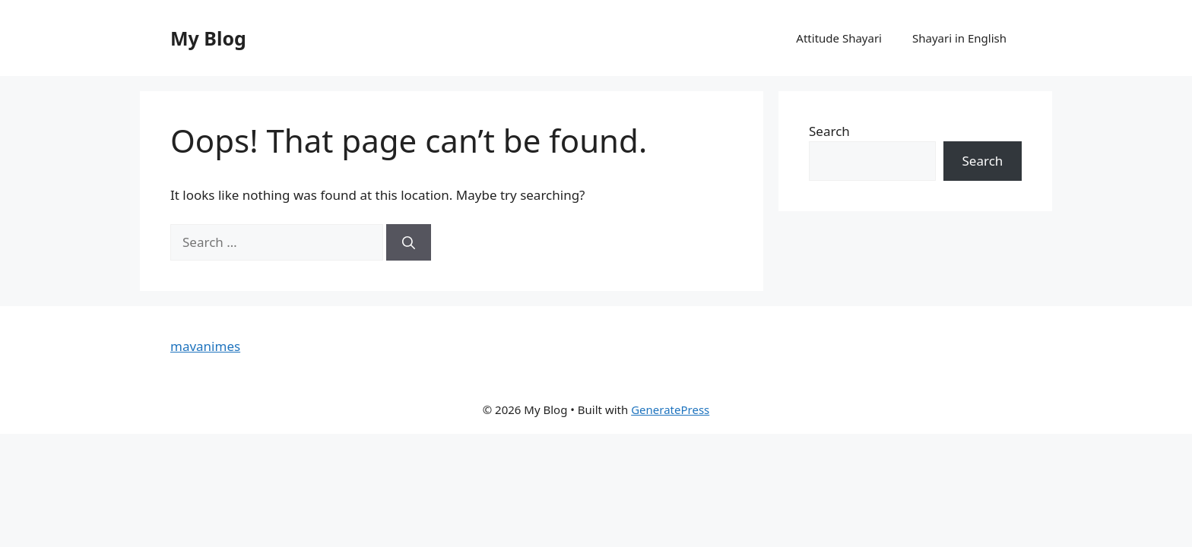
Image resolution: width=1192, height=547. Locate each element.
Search (829, 131)
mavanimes (205, 346)
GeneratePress (670, 409)
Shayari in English (959, 38)
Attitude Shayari (839, 38)
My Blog (208, 38)
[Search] (408, 242)
